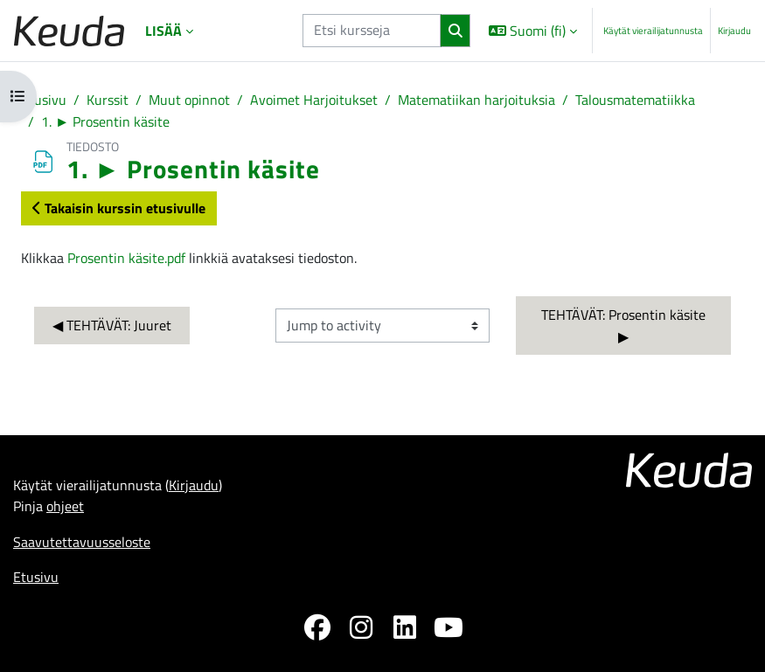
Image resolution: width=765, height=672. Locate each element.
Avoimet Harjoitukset (314, 99)
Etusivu (43, 99)
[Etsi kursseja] (372, 30)
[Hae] (455, 31)
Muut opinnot (189, 99)
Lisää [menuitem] (163, 30)
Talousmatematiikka (635, 99)
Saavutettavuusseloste (81, 541)
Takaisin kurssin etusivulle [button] (118, 207)
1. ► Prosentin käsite (105, 121)
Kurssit (108, 99)
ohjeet (65, 505)
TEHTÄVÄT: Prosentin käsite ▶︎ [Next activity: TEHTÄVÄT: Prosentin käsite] (625, 325)
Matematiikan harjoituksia (476, 99)
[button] (532, 30)
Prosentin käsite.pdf (126, 257)
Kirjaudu (734, 31)
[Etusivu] (69, 31)
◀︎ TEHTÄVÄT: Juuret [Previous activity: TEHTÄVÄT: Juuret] (111, 325)
